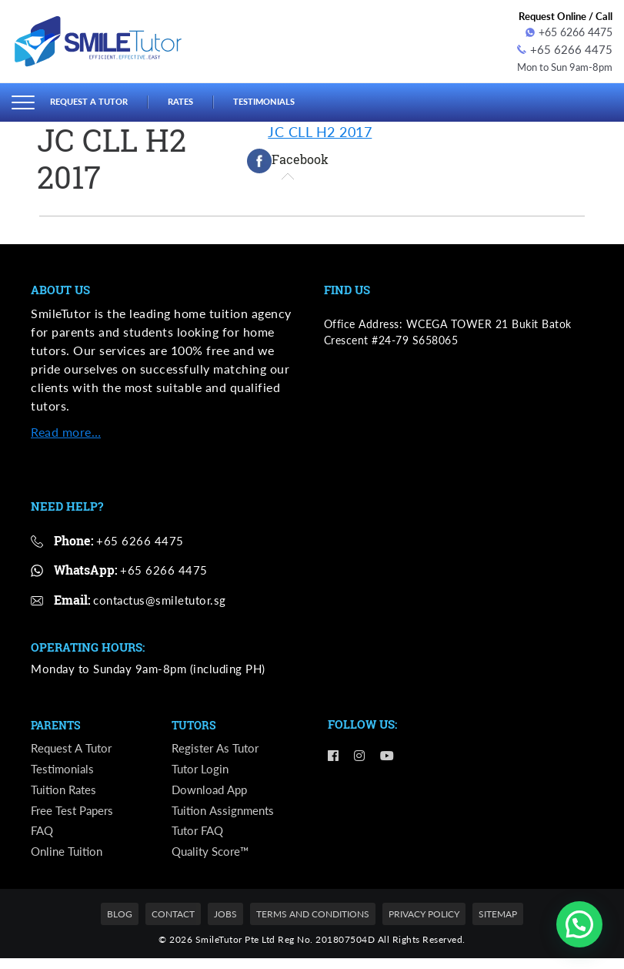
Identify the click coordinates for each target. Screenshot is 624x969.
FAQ (43, 839)
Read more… (66, 428)
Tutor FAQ (200, 839)
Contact (173, 925)
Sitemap (498, 925)
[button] (579, 924)
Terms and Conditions (312, 925)
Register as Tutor (217, 747)
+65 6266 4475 (569, 32)
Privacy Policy (424, 925)
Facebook (288, 158)
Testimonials (286, 99)
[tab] (288, 158)
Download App (212, 793)
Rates (195, 99)
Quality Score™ (213, 861)
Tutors (195, 723)
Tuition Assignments (225, 816)
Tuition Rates (66, 793)
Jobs (225, 925)
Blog (119, 925)
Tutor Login (202, 770)
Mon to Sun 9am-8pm (559, 64)
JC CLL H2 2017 (320, 129)
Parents (58, 723)
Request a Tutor (95, 99)
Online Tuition (69, 861)
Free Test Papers (74, 816)
